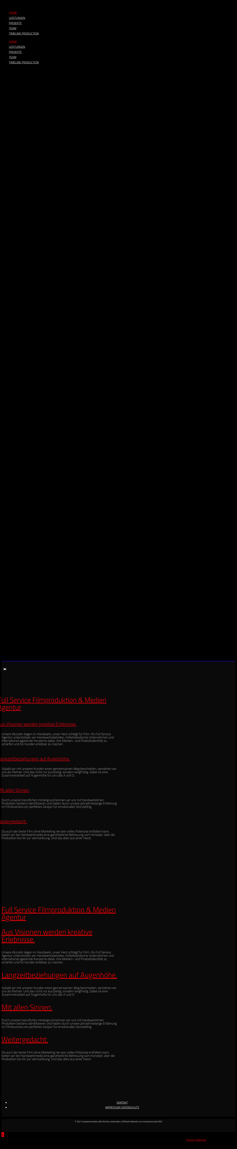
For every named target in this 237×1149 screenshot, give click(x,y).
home (13, 12)
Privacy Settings (196, 1140)
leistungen (17, 18)
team (12, 28)
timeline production (24, 33)
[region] (118, 366)
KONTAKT (122, 1102)
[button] (4, 669)
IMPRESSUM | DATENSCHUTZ (122, 1107)
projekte (15, 23)
